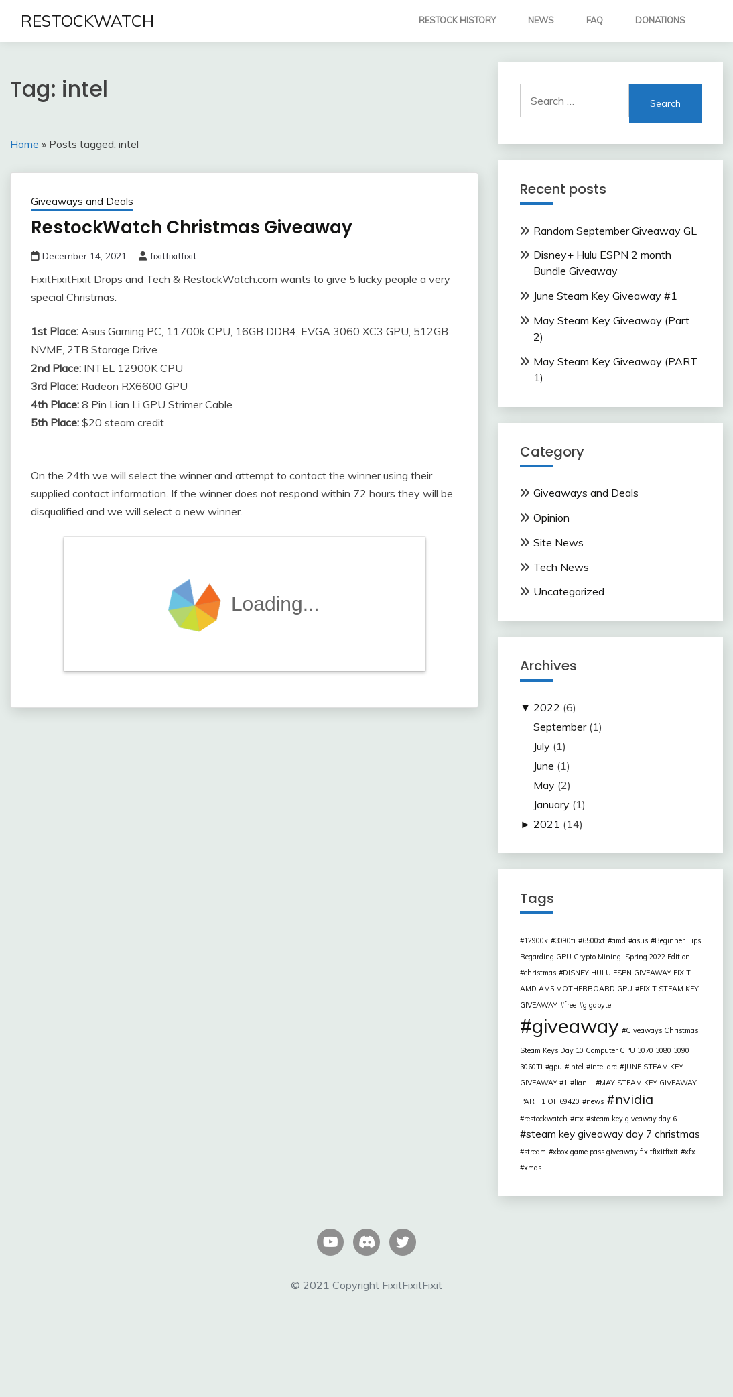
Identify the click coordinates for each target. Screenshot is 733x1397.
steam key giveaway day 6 (633, 1118)
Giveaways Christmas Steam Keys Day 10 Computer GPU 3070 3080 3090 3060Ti (609, 1048)
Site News (558, 542)
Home (24, 144)
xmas (532, 1167)
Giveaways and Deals (82, 201)
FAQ (594, 20)
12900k (536, 940)
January (551, 804)
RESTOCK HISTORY (457, 20)
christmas (540, 972)
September (559, 726)
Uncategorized (568, 591)
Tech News (561, 567)
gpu (555, 1066)
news (595, 1101)
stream (535, 1151)
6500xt (593, 940)
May (544, 785)
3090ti (565, 940)
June (543, 765)
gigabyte (597, 1005)
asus (640, 940)
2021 (546, 824)
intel (576, 1066)
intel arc (603, 1066)
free (570, 1005)
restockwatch (546, 1118)
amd (619, 940)
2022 (546, 707)
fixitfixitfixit (173, 256)
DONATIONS (660, 20)
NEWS (541, 20)
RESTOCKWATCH (87, 21)
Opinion (551, 517)
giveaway (575, 1026)
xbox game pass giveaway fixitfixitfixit (615, 1151)
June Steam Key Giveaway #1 (605, 295)
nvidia (634, 1099)
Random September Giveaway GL (615, 230)
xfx (690, 1151)
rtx (579, 1118)
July (541, 746)
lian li (583, 1082)
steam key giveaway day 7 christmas (613, 1134)
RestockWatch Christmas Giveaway (191, 227)
